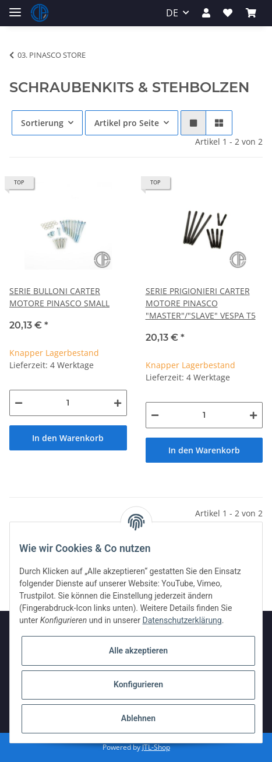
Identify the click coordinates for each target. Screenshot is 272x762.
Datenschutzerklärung (181, 620)
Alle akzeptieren (138, 650)
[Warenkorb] (251, 13)
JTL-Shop (156, 747)
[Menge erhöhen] (117, 402)
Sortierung (42, 122)
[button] (206, 13)
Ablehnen (138, 718)
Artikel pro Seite (126, 122)
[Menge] (68, 402)
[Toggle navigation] (15, 7)
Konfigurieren (138, 684)
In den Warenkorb (68, 437)
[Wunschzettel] (228, 13)
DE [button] (172, 12)
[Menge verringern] (18, 402)
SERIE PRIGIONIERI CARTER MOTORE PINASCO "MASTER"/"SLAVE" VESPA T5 (201, 303)
